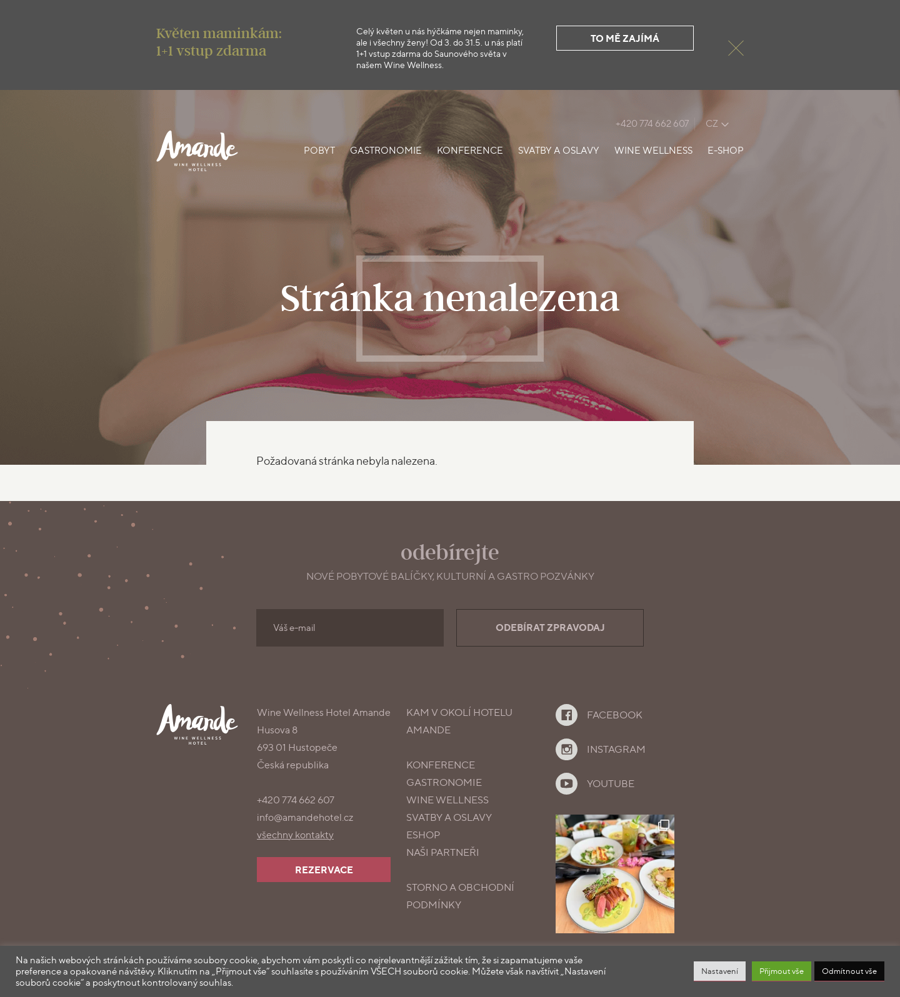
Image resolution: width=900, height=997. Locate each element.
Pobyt (319, 150)
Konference (470, 150)
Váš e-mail (294, 627)
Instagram (616, 749)
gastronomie (444, 782)
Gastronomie (386, 150)
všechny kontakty (295, 835)
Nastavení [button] (719, 971)
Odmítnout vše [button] (849, 971)
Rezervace (324, 870)
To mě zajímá (625, 38)
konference (440, 765)
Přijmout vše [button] (781, 971)
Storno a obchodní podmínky (460, 896)
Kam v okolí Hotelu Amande (459, 721)
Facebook (614, 715)
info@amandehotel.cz (305, 817)
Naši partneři (442, 852)
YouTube (610, 784)
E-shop (726, 150)
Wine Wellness (653, 150)
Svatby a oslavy (558, 150)
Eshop (423, 835)
